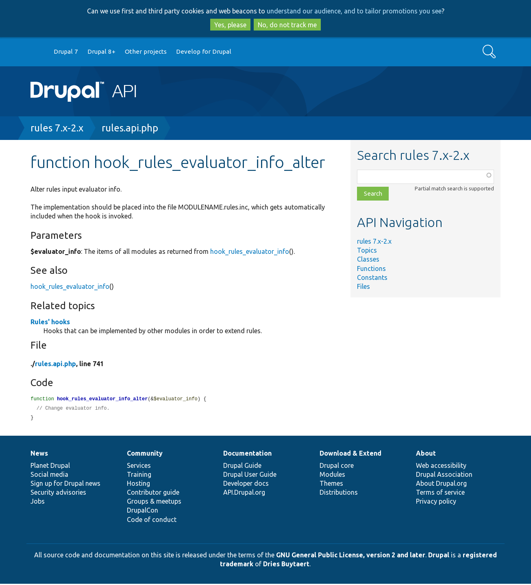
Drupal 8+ (101, 51)
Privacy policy (436, 502)
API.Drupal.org (244, 493)
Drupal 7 (66, 51)
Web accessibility (441, 466)
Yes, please (230, 24)
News (39, 454)
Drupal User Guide (249, 475)
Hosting (138, 484)
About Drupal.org (441, 484)
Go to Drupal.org (38, 51)
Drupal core (337, 466)
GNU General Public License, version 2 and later (350, 556)
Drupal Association (444, 475)
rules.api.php (130, 127)
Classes (368, 259)
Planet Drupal (50, 466)
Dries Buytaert (286, 565)
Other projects (146, 51)
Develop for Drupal (203, 51)
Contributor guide (153, 493)
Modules (332, 475)
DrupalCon (142, 511)
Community (145, 454)
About (426, 454)
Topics (367, 250)
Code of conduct (151, 520)
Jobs (37, 502)
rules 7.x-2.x (56, 127)
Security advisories (58, 493)
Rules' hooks (50, 321)
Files (363, 286)
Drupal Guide (242, 466)
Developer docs (246, 484)
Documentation (247, 454)
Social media (49, 475)
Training (139, 475)
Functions (371, 268)
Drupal (438, 556)
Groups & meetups (154, 502)
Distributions (339, 493)
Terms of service (440, 493)
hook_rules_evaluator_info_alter (102, 399)
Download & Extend (350, 454)
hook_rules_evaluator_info (249, 251)
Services (139, 466)
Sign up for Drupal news (65, 484)
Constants (372, 277)
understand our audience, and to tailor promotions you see (354, 11)
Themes (331, 484)
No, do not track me (287, 24)
